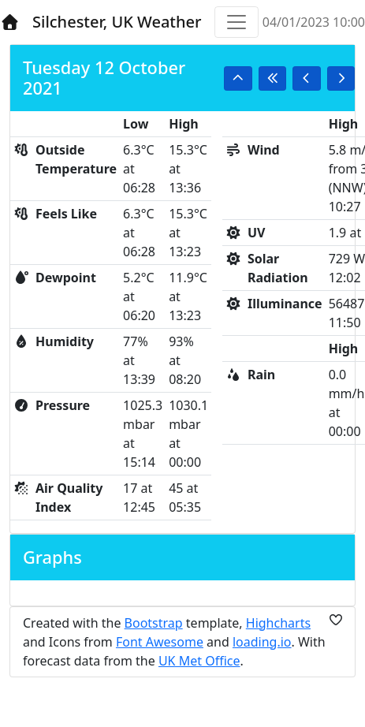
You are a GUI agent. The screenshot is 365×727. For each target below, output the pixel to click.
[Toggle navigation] (236, 22)
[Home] (10, 22)
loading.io (262, 642)
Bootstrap (154, 623)
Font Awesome (159, 642)
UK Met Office (199, 660)
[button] (238, 78)
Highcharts (278, 623)
